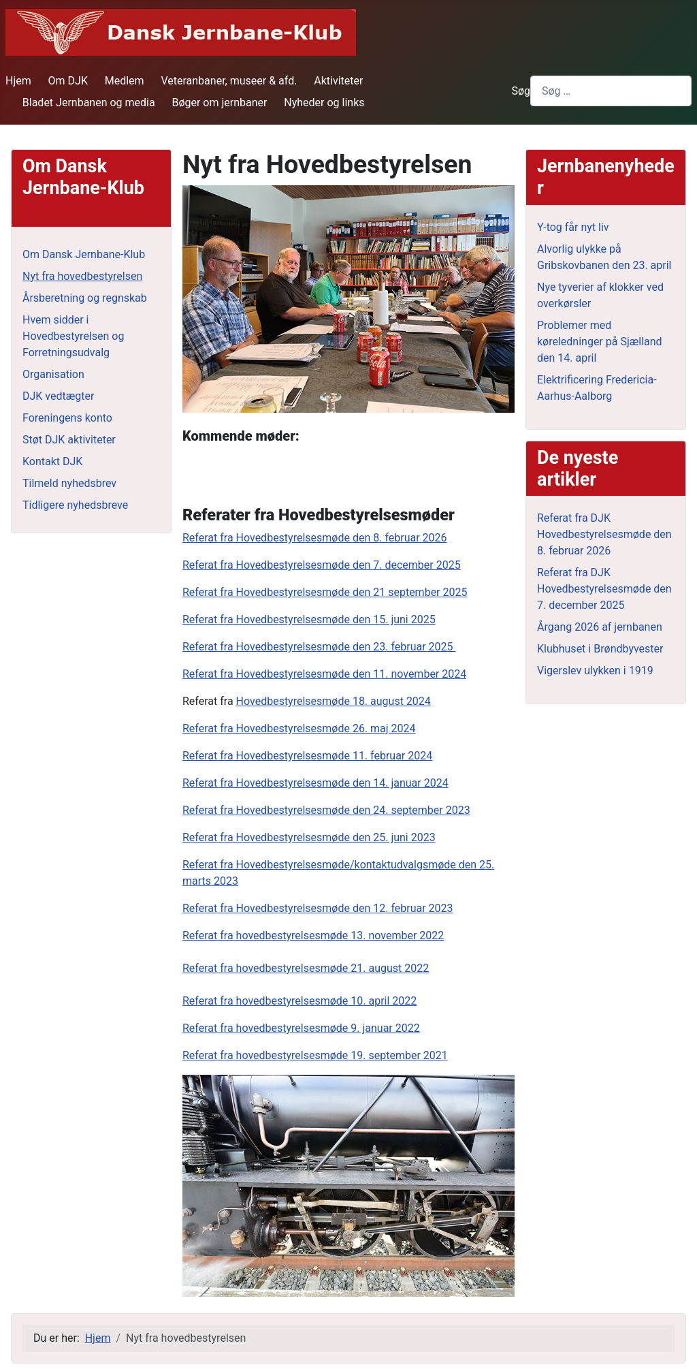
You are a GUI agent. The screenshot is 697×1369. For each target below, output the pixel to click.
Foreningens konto (67, 417)
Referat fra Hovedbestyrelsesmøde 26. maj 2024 (299, 728)
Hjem (18, 80)
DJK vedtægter (58, 396)
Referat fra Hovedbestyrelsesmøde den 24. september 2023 (326, 810)
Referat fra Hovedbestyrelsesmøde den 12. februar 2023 (317, 908)
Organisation (53, 374)
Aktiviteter (338, 80)
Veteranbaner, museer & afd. (229, 80)
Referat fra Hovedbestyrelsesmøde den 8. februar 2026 (314, 537)
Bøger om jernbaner (219, 102)
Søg (520, 90)
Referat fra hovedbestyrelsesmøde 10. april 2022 (299, 1000)
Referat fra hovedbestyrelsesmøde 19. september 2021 (315, 1055)
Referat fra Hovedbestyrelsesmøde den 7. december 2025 (321, 564)
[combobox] (611, 91)
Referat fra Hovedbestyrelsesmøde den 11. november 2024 (324, 673)
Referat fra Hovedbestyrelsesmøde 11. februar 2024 (307, 755)
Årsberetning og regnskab (84, 298)
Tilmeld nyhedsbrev (69, 483)
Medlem (124, 80)
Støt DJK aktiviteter (69, 439)
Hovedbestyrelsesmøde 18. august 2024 (333, 701)
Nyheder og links (324, 102)
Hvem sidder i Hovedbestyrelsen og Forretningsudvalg (73, 336)
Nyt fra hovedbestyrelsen (82, 276)
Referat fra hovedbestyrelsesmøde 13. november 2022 (313, 935)
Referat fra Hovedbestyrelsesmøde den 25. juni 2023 (309, 837)
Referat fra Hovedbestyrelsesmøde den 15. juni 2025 (309, 619)
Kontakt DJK (52, 461)
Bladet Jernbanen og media (88, 102)
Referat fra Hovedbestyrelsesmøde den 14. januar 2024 (315, 782)
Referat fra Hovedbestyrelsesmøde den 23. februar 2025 (319, 646)
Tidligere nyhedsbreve (75, 505)
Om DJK (68, 80)
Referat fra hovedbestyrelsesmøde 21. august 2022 (305, 968)
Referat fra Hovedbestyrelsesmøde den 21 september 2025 (324, 592)
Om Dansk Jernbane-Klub (83, 254)
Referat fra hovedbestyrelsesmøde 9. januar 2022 (301, 1028)
